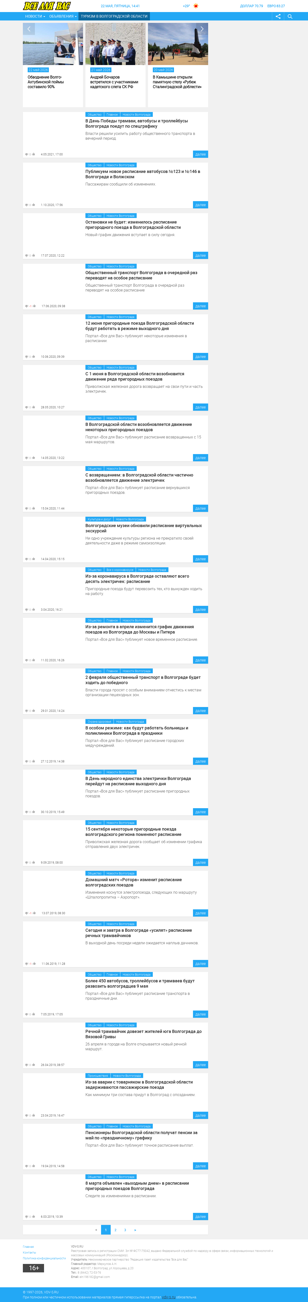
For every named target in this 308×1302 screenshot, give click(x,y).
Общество (95, 114)
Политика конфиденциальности (44, 1258)
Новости (33, 16)
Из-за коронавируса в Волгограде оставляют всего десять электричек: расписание (137, 578)
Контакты (29, 1252)
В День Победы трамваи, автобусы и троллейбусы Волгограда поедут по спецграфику (136, 123)
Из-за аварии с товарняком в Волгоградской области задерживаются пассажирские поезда (139, 1084)
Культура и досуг (99, 519)
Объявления (61, 16)
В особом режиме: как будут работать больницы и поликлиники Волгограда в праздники (136, 730)
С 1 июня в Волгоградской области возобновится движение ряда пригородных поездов (134, 376)
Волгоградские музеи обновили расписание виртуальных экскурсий (143, 528)
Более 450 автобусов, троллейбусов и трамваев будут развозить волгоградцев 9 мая (140, 983)
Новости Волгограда (136, 114)
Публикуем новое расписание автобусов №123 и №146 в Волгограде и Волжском (142, 173)
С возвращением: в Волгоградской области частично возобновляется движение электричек (139, 477)
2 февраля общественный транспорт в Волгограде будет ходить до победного (143, 679)
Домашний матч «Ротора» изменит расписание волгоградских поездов (133, 882)
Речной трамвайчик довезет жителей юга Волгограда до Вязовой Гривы (143, 1033)
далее (200, 154)
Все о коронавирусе (120, 570)
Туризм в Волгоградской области (114, 16)
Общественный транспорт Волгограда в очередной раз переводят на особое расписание (141, 275)
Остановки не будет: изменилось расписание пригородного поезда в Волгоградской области (133, 224)
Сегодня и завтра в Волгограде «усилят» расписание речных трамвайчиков (138, 932)
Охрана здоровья (99, 721)
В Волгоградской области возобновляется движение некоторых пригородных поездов (138, 426)
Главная (28, 1247)
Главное (112, 114)
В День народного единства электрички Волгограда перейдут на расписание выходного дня (138, 780)
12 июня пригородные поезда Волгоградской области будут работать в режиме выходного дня (139, 325)
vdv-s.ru (168, 1297)
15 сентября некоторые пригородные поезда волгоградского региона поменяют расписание (133, 831)
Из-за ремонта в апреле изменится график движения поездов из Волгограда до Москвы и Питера (139, 629)
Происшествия (98, 1075)
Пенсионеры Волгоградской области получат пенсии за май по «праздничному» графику (141, 1135)
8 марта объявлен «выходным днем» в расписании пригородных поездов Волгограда (137, 1185)
